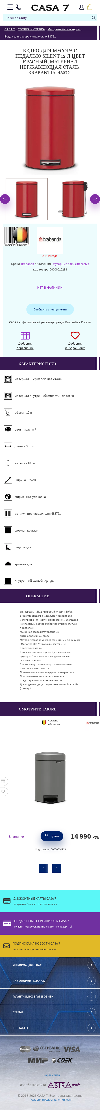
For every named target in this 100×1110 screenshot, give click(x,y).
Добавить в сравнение (25, 343)
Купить (55, 836)
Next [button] (95, 199)
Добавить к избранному (75, 343)
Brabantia (27, 264)
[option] (27, 199)
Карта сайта (51, 1075)
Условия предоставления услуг (51, 1099)
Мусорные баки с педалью (71, 264)
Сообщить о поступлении (50, 309)
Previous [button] (5, 199)
